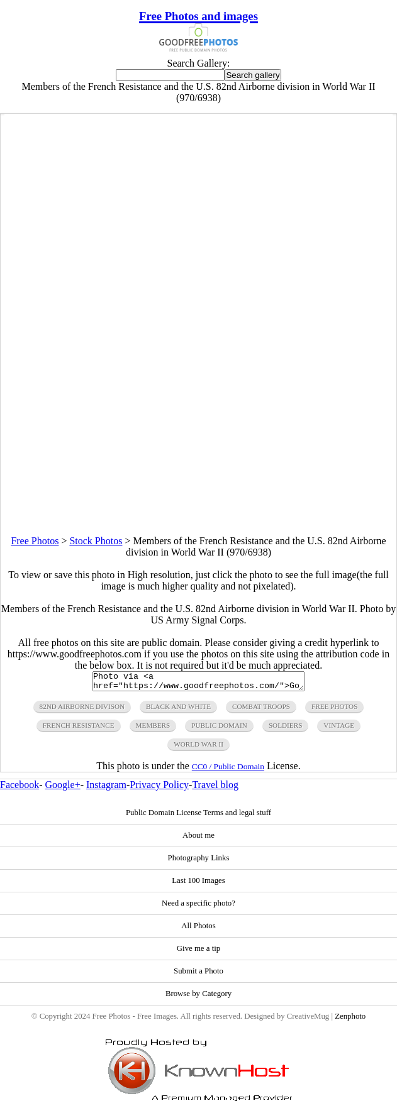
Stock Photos (95, 540)
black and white (178, 710)
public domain (219, 729)
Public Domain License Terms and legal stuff (198, 816)
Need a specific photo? (198, 906)
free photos (334, 710)
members (153, 729)
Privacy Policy (159, 788)
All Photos (198, 929)
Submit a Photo (198, 974)
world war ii (198, 748)
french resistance (79, 729)
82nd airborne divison (82, 710)
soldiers (285, 729)
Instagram (106, 788)
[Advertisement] (198, 447)
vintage (338, 729)
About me (198, 839)
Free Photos (35, 540)
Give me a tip (198, 952)
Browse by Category (198, 997)
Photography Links (199, 861)
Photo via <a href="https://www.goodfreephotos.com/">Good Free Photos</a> (198, 683)
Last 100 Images (198, 884)
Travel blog (215, 788)
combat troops (261, 710)
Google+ (63, 788)
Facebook (19, 788)
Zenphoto (350, 1020)
